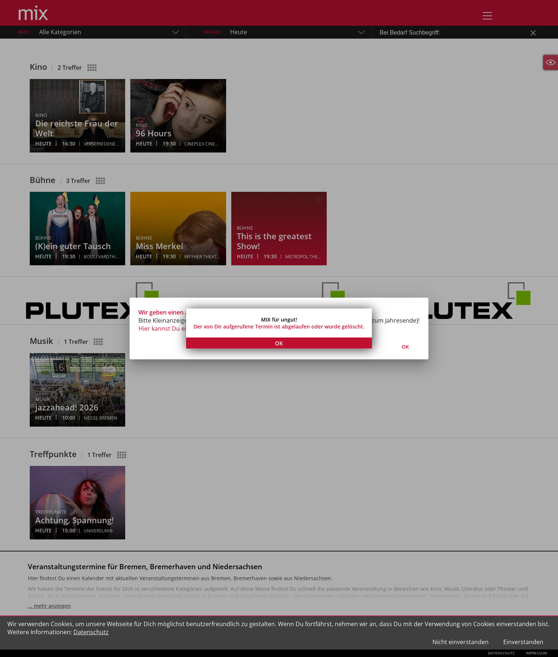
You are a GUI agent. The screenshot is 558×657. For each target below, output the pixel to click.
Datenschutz (91, 632)
